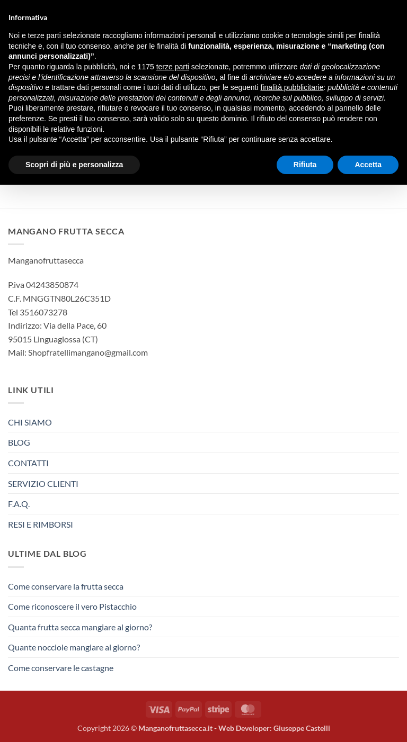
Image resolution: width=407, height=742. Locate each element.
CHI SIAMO (30, 422)
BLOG (19, 442)
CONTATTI (28, 463)
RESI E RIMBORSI (40, 524)
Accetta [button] (368, 164)
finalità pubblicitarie (291, 87)
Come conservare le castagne (60, 668)
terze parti (172, 66)
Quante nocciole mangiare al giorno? (74, 647)
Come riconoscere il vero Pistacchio (72, 606)
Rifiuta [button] (305, 164)
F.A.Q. (19, 504)
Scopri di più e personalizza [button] (74, 164)
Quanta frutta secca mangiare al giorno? (80, 627)
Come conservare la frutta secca (65, 586)
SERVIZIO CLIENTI (43, 483)
